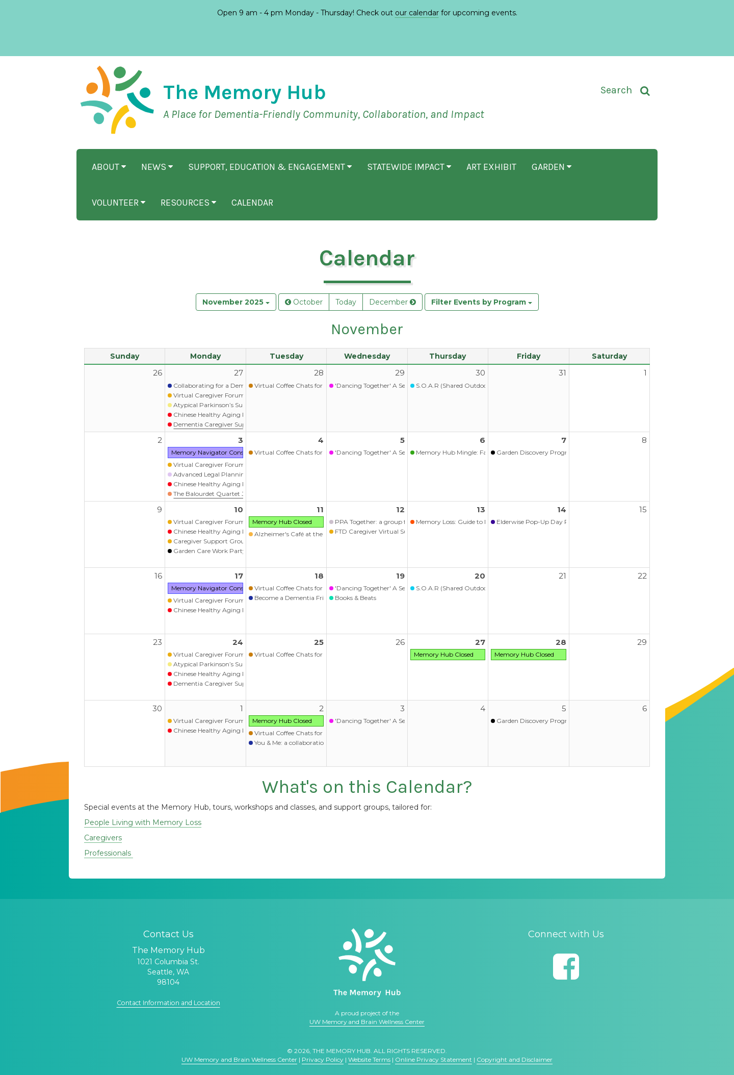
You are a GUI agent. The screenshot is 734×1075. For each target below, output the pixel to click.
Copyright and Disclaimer (515, 1059)
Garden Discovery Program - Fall (544, 452)
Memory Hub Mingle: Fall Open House (472, 452)
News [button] (157, 166)
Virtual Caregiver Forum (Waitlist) (223, 395)
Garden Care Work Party (209, 551)
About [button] (109, 166)
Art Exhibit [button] (491, 166)
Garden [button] (551, 166)
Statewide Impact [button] (409, 166)
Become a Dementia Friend (294, 598)
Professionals (108, 853)
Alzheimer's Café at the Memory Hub (308, 534)
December (392, 302)
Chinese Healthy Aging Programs (222, 414)
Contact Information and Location (168, 1002)
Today (345, 302)
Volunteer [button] (118, 202)
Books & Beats (355, 598)
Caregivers (103, 837)
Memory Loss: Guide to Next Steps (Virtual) (478, 522)
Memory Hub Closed (282, 522)
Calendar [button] (252, 202)
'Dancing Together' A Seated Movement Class (401, 385)
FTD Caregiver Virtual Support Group (390, 531)
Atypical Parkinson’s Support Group (226, 405)
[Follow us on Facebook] (566, 966)
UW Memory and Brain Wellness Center (367, 1022)
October (304, 302)
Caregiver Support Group (211, 541)
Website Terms (369, 1059)
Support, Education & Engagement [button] (270, 166)
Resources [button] (188, 202)
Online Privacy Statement (433, 1059)
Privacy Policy (323, 1059)
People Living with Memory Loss (142, 822)
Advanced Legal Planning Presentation (230, 474)
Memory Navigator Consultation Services (231, 452)
